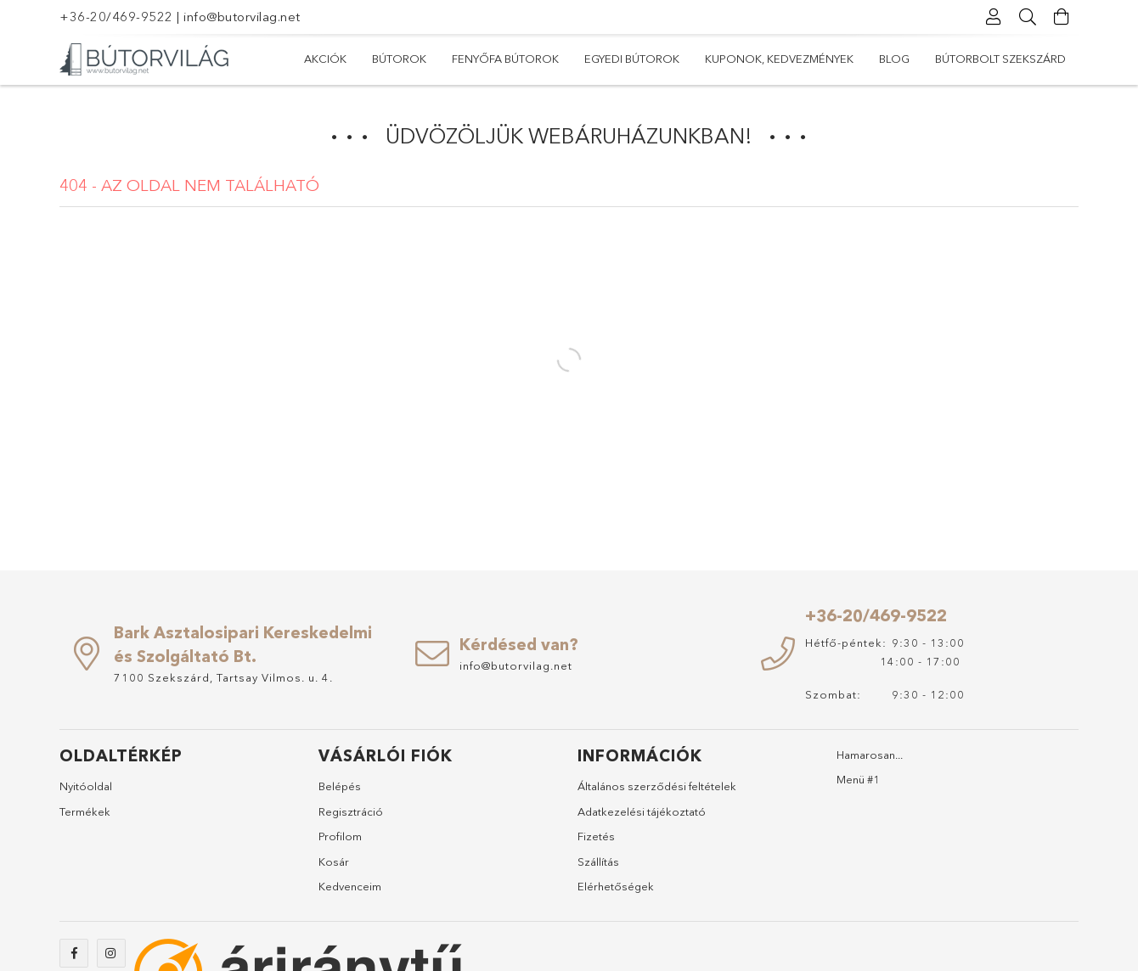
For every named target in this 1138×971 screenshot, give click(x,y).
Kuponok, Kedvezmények (779, 58)
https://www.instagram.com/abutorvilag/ (111, 953)
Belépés (339, 786)
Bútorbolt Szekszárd (1000, 58)
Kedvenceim (349, 886)
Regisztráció (350, 811)
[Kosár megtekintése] (1062, 17)
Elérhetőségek (615, 886)
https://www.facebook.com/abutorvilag (73, 953)
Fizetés (596, 836)
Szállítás (598, 861)
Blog (894, 58)
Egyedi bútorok (631, 58)
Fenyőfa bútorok (505, 58)
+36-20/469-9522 (116, 16)
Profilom (340, 836)
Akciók (325, 58)
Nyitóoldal (85, 786)
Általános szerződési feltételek (656, 786)
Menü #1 (858, 779)
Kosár (333, 861)
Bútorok (399, 58)
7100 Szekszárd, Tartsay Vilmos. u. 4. (223, 677)
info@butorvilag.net (242, 16)
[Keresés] (1028, 17)
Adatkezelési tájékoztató (641, 811)
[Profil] (994, 17)
